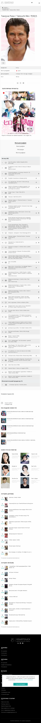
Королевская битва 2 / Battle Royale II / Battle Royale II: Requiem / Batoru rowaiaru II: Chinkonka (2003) (20, 273)
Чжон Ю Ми (15, 454)
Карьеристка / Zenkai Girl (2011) (16, 242)
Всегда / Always (12, 578)
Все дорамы (4, 651)
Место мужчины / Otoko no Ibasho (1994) (18, 302)
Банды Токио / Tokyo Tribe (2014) (16, 192)
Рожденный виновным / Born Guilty (34, 482)
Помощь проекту (5, 704)
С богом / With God (13, 596)
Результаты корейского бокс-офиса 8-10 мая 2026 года (20, 425)
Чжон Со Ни (34, 454)
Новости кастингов (8, 450)
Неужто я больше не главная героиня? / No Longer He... (17, 135)
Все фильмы (4, 662)
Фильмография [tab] (20, 143)
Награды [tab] (20, 149)
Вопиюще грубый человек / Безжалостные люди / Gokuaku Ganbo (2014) (20, 206)
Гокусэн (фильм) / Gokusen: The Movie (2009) (19, 251)
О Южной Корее (5, 694)
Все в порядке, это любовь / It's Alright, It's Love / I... (20, 552)
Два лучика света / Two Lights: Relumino (18, 590)
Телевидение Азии (5, 692)
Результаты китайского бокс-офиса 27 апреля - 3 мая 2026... (21, 440)
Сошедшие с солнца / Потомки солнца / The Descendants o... (19, 516)
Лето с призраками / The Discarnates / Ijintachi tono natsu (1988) (19, 341)
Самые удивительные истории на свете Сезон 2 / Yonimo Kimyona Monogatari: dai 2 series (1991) (20, 322)
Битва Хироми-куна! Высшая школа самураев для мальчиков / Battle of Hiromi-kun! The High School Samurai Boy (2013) (19, 219)
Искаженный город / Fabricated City (17, 614)
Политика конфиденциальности (9, 712)
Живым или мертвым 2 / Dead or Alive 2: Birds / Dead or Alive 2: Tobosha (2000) (19, 285)
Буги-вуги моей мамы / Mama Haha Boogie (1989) (18, 332)
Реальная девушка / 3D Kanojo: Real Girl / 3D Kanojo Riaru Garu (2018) (19, 173)
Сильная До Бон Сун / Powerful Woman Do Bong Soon (21, 503)
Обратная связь (5, 702)
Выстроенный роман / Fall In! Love (35, 470)
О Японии (3, 690)
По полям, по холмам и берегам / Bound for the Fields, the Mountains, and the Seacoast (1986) (20, 359)
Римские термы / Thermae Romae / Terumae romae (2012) (19, 237)
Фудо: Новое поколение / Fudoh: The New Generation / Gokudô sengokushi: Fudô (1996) (19, 297)
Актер (17, 67)
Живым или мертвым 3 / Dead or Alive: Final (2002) (18, 279)
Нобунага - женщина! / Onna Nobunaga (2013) (19, 232)
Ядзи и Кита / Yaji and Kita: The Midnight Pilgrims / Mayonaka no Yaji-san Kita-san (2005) (20, 267)
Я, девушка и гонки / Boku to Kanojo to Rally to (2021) (19, 167)
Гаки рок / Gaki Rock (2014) (14, 196)
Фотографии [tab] (20, 153)
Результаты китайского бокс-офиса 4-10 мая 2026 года (20, 418)
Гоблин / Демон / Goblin (14, 540)
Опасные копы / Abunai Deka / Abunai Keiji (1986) (20, 355)
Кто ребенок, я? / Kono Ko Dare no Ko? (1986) (19, 351)
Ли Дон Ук (14, 466)
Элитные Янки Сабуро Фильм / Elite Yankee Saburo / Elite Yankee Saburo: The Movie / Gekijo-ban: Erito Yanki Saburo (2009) (20, 257)
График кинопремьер (6, 664)
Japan (19, 70)
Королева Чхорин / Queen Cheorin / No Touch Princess (19, 528)
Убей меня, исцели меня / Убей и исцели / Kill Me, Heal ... (20, 522)
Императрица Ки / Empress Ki (15, 533)
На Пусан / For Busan (13, 572)
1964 (21, 73)
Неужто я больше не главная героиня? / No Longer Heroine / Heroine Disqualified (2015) (19, 187)
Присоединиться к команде (8, 708)
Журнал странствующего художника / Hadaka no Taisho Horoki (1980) (20, 372)
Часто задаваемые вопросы (8, 710)
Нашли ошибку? (8, 403)
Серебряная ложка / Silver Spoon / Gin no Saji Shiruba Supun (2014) (19, 212)
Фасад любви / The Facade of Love (16, 457)
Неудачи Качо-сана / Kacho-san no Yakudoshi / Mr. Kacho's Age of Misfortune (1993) (19, 306)
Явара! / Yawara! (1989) (13, 336)
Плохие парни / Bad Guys (15, 546)
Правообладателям (6, 706)
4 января (18, 73)
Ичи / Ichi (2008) (12, 261)
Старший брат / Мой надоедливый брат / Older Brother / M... (20, 567)
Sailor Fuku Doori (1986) (14, 364)
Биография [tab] (20, 146)
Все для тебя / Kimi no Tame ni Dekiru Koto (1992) (18, 311)
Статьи (3, 688)
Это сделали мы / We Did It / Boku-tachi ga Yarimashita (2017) (18, 182)
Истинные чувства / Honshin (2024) (17, 384)
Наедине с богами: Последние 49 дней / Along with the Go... (20, 585)
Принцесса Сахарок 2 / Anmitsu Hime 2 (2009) (19, 246)
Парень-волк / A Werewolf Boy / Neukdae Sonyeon (20, 621)
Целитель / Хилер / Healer (15, 497)
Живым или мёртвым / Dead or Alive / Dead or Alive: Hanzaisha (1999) (19, 291)
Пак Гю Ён (33, 466)
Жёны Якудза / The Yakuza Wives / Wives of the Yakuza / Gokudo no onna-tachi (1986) (19, 345)
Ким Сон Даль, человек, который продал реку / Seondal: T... (20, 609)
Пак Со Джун (34, 478)
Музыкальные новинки (6, 674)
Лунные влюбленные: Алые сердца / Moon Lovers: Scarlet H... (20, 510)
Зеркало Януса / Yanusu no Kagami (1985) (18, 368)
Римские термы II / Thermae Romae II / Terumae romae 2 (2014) (20, 200)
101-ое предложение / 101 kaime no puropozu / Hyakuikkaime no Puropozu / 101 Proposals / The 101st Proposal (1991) (19, 316)
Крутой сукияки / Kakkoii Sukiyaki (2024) (17, 162)
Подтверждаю (20, 684)
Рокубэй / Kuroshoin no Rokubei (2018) (17, 178)
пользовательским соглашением (24, 679)
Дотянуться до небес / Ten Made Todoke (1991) (20, 328)
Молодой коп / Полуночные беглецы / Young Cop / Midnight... (20, 603)
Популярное (4, 655)
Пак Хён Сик (15, 478)
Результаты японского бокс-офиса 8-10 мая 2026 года (20, 411)
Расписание (4, 653)
